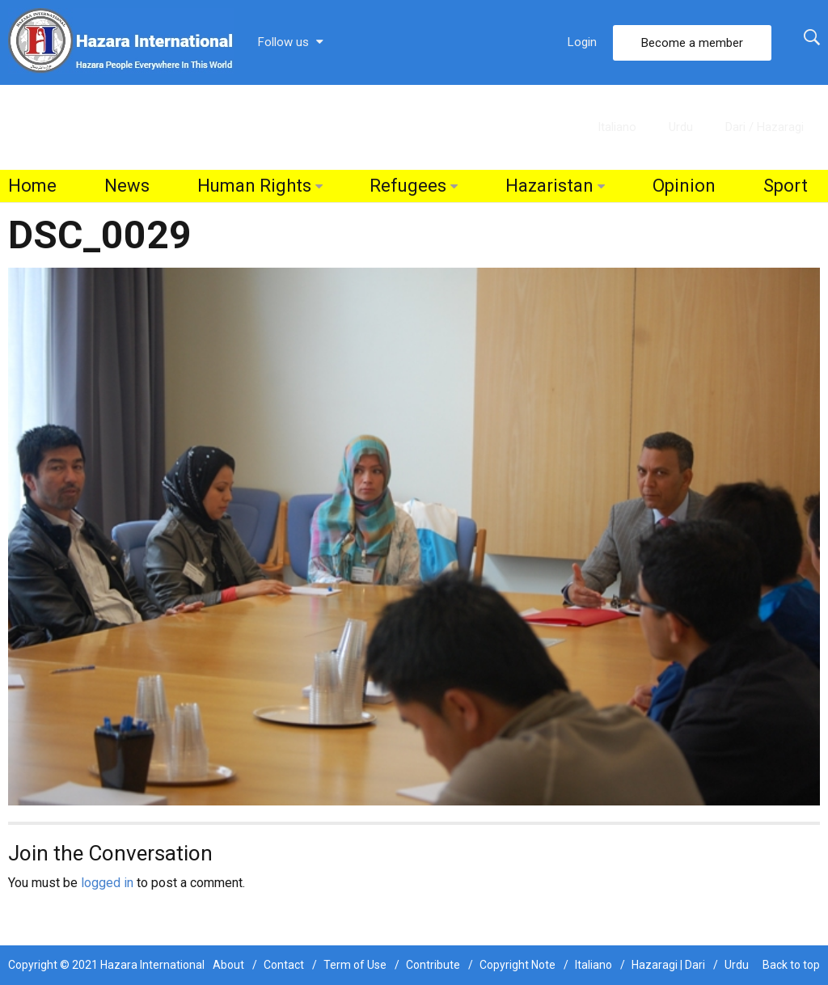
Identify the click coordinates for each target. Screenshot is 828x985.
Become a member (692, 43)
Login (582, 42)
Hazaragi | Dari (668, 964)
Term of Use (355, 964)
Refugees (408, 185)
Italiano (617, 127)
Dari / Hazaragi (764, 127)
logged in (107, 882)
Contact (284, 964)
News (127, 185)
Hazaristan (549, 185)
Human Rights (254, 185)
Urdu (681, 127)
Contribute (433, 964)
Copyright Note (517, 964)
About (228, 964)
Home (32, 185)
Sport (785, 185)
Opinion (684, 185)
